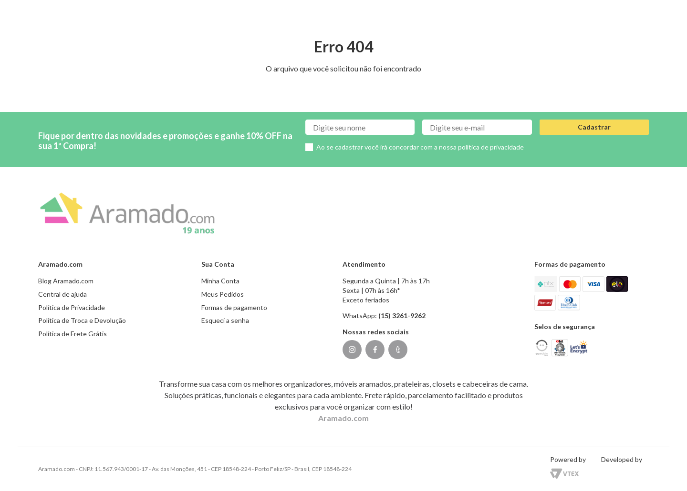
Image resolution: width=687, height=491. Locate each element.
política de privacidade (491, 147)
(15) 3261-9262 (402, 315)
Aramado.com (343, 417)
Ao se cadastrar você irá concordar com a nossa (420, 147)
